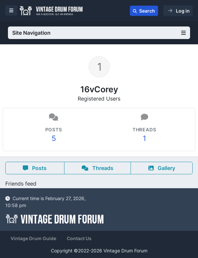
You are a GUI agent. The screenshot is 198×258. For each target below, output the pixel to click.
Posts (35, 168)
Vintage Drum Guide (33, 238)
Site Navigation (99, 32)
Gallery (161, 168)
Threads (97, 168)
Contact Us (79, 238)
